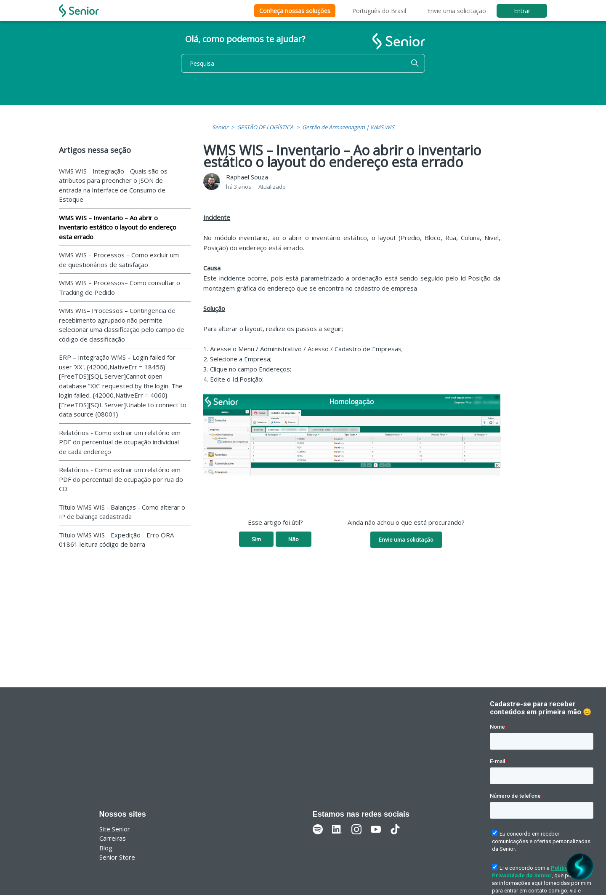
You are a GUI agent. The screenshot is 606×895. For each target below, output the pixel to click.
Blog (105, 848)
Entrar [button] (522, 11)
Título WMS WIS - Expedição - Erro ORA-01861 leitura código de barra (117, 540)
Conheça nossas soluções (294, 11)
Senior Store (117, 857)
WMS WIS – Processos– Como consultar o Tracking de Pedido (119, 287)
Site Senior (114, 829)
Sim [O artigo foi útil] (256, 539)
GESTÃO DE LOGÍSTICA (265, 127)
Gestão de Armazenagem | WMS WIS (348, 127)
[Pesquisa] (303, 63)
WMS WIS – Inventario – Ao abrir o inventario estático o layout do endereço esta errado (117, 227)
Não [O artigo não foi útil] (293, 539)
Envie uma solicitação (456, 11)
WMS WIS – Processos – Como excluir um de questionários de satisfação (119, 260)
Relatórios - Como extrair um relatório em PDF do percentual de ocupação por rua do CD (121, 479)
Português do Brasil (379, 11)
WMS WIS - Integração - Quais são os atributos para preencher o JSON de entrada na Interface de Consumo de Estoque (113, 185)
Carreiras (112, 838)
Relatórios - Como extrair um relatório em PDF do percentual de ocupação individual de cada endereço (120, 442)
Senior (220, 127)
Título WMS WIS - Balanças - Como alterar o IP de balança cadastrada (122, 512)
